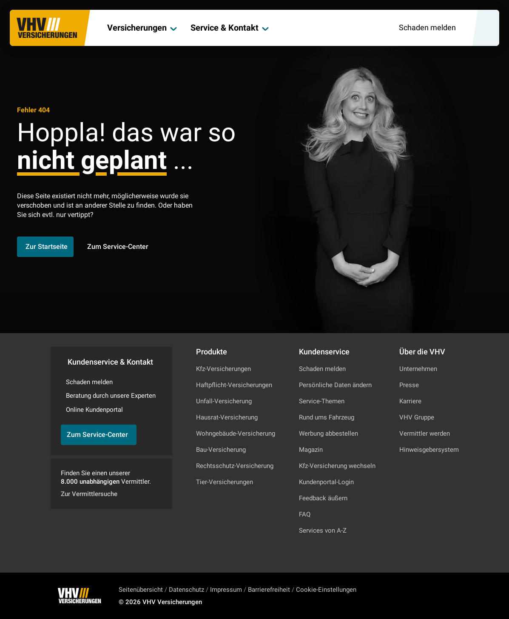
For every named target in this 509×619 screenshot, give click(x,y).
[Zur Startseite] (47, 28)
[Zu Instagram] (420, 596)
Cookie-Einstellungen (326, 589)
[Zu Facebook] (443, 596)
